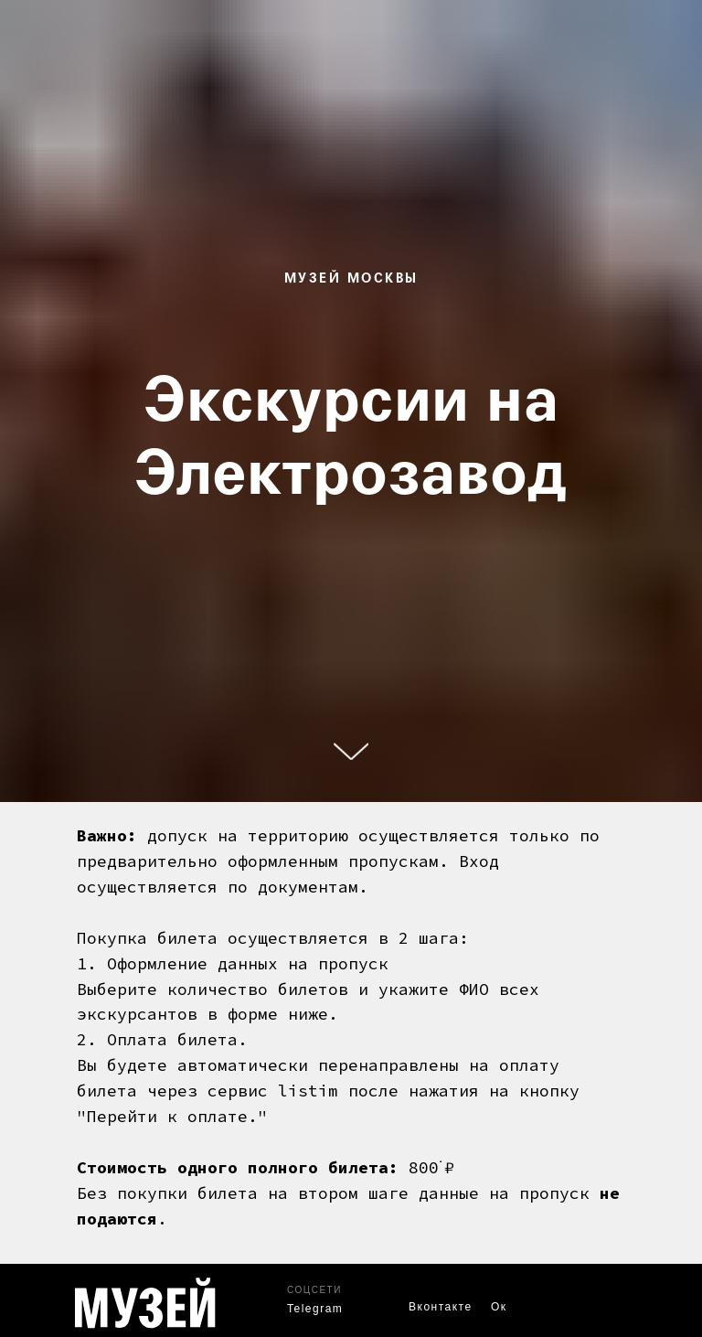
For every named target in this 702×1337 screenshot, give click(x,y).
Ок (499, 1306)
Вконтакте (441, 1306)
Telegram (315, 1308)
